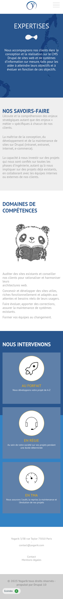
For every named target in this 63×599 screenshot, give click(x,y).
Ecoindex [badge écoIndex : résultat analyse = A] (11, 591)
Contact (31, 556)
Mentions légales (31, 559)
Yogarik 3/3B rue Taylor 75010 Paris (31, 538)
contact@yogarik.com (31, 545)
